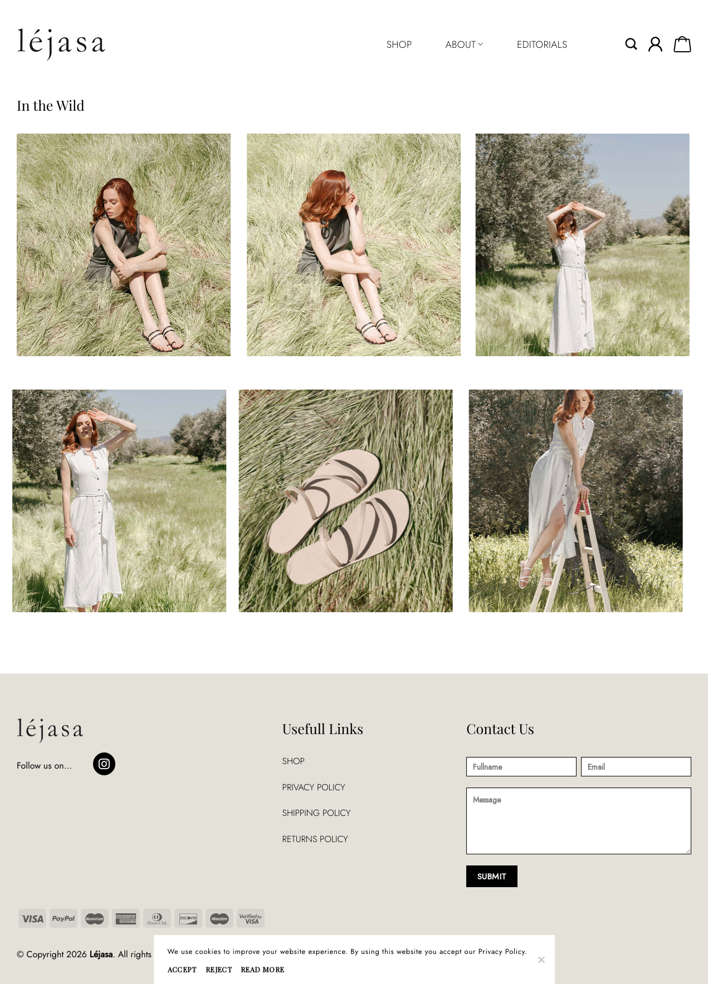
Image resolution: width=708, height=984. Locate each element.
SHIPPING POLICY (316, 812)
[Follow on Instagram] (104, 763)
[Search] (631, 44)
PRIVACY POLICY (313, 787)
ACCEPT (182, 969)
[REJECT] (540, 963)
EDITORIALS (542, 44)
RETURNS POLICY (315, 839)
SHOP (399, 44)
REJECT (219, 969)
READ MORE (262, 969)
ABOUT (464, 44)
